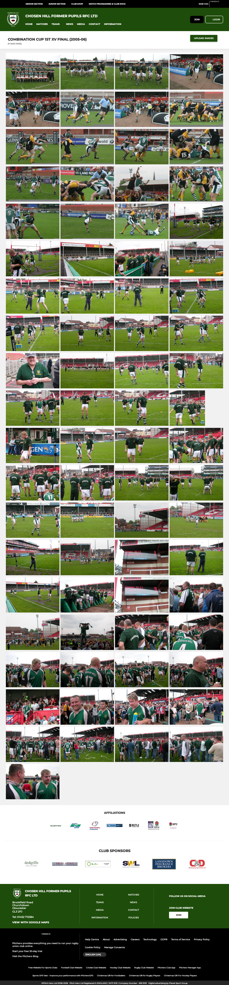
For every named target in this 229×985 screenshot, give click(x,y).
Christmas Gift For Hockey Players (180, 975)
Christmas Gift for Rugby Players (144, 975)
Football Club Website (71, 967)
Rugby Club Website (144, 967)
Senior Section (34, 4)
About (106, 939)
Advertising (120, 939)
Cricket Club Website (96, 967)
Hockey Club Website (120, 967)
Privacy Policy (202, 939)
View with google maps (30, 922)
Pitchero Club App (166, 967)
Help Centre (92, 939)
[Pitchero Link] (216, 5)
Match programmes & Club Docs (107, 4)
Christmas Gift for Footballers (111, 975)
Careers (135, 939)
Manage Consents (114, 947)
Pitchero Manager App (190, 967)
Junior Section (57, 4)
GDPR (163, 939)
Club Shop (77, 4)
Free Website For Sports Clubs (42, 967)
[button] (28, 24)
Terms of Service (180, 939)
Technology (150, 939)
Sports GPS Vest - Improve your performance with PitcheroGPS (62, 975)
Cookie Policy (92, 947)
